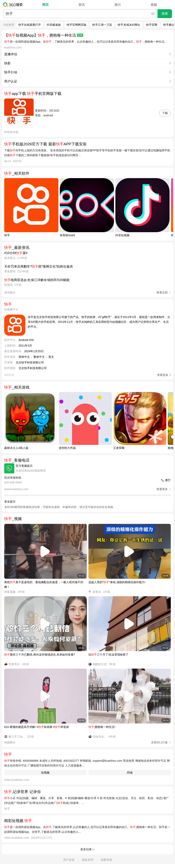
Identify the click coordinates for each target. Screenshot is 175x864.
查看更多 (162, 375)
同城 (130, 772)
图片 (118, 4)
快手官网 (151, 24)
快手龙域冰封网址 (129, 24)
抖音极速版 (54, 24)
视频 (154, 4)
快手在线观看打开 (29, 24)
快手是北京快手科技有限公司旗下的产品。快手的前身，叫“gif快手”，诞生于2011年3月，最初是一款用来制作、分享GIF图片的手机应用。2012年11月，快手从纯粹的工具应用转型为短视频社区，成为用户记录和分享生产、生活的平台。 (99, 321)
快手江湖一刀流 (102, 24)
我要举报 (106, 859)
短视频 (45, 772)
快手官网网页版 (76, 24)
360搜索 (14, 4)
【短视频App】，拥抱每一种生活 (43, 35)
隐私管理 (87, 859)
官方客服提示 (24, 465)
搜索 (165, 13)
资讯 (81, 4)
